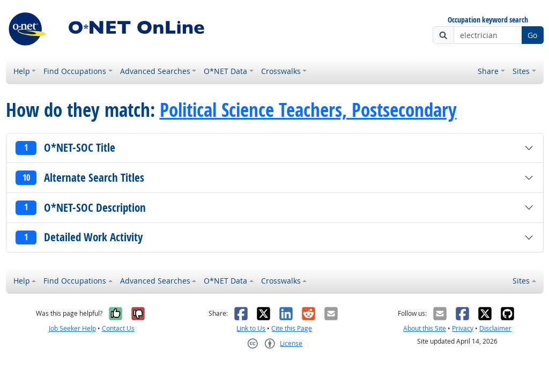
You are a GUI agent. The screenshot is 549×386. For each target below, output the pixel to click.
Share (488, 71)
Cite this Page (291, 328)
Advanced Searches (155, 71)
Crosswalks (281, 71)
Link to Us (250, 328)
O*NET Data (225, 71)
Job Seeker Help (72, 328)
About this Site (424, 328)
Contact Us (118, 328)
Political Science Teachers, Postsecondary (308, 110)
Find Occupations (74, 71)
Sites (521, 71)
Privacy (462, 328)
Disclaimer (495, 328)
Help (21, 71)
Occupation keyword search (488, 20)
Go (532, 35)
